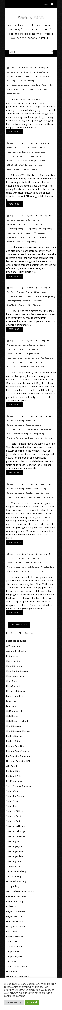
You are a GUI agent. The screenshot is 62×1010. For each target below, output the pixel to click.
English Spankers (15, 695)
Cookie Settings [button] (14, 1002)
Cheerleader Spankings (18, 670)
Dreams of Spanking (16, 690)
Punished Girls (13, 776)
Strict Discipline (34, 305)
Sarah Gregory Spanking (18, 786)
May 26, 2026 (15, 288)
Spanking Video (36, 362)
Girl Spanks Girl (14, 710)
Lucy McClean (12, 156)
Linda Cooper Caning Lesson (18, 85)
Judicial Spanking (14, 301)
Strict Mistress (47, 497)
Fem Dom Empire (14, 921)
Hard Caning (44, 76)
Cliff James (28, 67)
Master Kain (35, 85)
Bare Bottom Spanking (15, 220)
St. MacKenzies (13, 866)
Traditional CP (41, 366)
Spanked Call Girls (15, 816)
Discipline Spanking (15, 228)
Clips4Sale (11, 680)
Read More (15, 131)
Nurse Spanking (47, 567)
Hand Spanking (48, 296)
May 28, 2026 (15, 143)
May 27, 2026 (15, 215)
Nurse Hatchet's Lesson (30, 567)
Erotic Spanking (30, 228)
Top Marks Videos (13, 94)
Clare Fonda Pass (15, 675)
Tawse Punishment (14, 169)
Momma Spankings (15, 746)
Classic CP (25, 147)
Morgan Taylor (46, 85)
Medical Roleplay (13, 567)
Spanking (43, 215)
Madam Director (14, 736)
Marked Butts (13, 741)
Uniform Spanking (38, 571)
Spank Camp (12, 791)
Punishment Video (27, 89)
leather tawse (40, 152)
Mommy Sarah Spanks (17, 751)
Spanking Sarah (14, 861)
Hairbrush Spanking (30, 429)
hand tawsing (27, 152)
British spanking (13, 147)
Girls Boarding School (17, 720)
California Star (13, 660)
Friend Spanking (13, 429)
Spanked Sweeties (15, 836)
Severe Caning (41, 89)
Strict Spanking (13, 876)
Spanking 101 (13, 841)
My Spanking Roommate (18, 756)
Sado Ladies (12, 941)
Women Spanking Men (17, 976)
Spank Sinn (12, 801)
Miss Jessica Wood (15, 926)
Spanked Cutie (13, 821)
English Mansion (14, 916)
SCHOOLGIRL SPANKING (17, 165)
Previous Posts (19, 624)
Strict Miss (11, 961)
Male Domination (47, 358)
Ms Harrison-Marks (32, 438)
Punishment (23, 362)
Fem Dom (43, 484)
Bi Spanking (12, 655)
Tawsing (43, 143)
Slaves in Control (14, 946)
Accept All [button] (32, 1002)
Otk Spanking (12, 89)
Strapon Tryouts (14, 956)
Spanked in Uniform (16, 826)
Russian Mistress (14, 936)
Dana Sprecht (13, 685)
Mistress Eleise (34, 497)
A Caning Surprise (14, 345)
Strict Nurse (24, 571)
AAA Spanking (13, 645)
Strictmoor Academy (16, 871)
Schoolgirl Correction (37, 160)
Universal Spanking (16, 881)
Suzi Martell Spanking (37, 237)
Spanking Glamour (15, 851)
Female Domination (42, 493)
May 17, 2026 (15, 554)
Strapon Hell (12, 951)
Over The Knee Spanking (16, 237)
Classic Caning (42, 72)
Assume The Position (16, 650)
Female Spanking (45, 228)
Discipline (29, 493)
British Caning (29, 72)
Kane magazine (13, 80)
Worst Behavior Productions (20, 891)
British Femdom (32, 488)
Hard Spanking (13, 233)
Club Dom (11, 906)
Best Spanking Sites (16, 640)
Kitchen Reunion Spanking (17, 433)
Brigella (29, 292)
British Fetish (25, 349)
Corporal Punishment (15, 76)
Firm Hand (11, 705)
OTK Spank (11, 766)
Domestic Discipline (33, 296)
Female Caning (31, 76)
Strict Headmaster (36, 165)
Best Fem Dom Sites (16, 896)
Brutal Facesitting (14, 901)
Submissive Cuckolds (16, 966)
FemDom (10, 497)
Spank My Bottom (15, 796)
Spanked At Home (15, 811)
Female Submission (14, 358)
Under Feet (11, 971)
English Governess (15, 911)
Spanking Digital (14, 846)
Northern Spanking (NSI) (18, 761)
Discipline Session (32, 353)
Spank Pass (12, 806)
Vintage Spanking (29, 241)
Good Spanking (14, 725)
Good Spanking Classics (18, 730)
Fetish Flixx (11, 700)
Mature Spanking (37, 433)
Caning (42, 67)
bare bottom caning (14, 72)
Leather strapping (27, 80)
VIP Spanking (12, 886)
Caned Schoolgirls (15, 665)
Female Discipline (14, 152)
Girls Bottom (12, 715)
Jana (37, 358)
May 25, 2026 (15, 340)
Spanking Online (14, 856)
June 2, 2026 (14, 67)
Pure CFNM (11, 931)
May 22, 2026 (15, 484)
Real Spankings (14, 781)
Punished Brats (14, 771)
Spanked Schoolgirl (16, 831)
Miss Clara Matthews (15, 438)
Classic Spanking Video (16, 224)
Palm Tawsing (35, 156)
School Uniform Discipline (17, 160)
